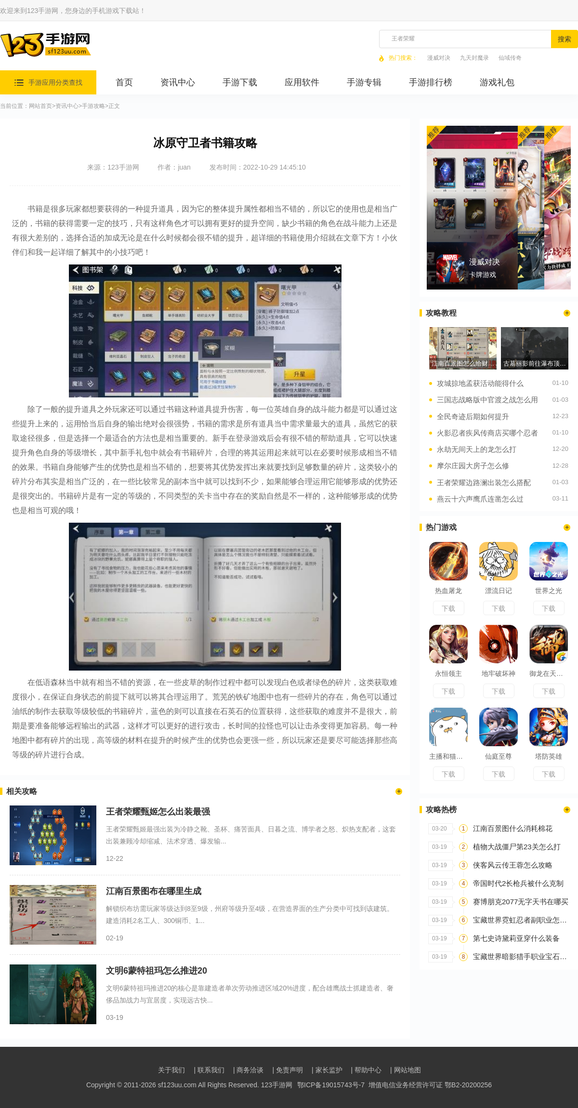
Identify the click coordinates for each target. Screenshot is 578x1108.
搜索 (564, 39)
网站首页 (40, 106)
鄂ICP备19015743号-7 (331, 1085)
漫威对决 (438, 58)
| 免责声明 (287, 1070)
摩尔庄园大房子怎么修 (473, 466)
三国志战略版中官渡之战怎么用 (487, 400)
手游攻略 (93, 106)
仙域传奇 (510, 58)
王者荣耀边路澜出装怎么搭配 (484, 482)
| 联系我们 (209, 1070)
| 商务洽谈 (248, 1070)
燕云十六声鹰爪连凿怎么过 (480, 499)
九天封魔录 (474, 58)
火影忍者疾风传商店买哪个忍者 (487, 433)
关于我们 (171, 1070)
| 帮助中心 (366, 1070)
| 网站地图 (405, 1070)
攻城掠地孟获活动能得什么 (480, 383)
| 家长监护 (327, 1070)
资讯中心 (67, 106)
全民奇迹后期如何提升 (473, 416)
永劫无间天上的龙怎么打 (476, 449)
